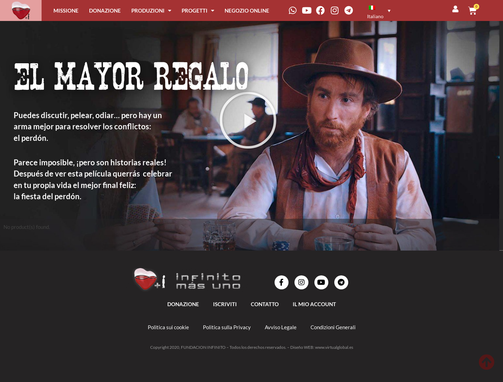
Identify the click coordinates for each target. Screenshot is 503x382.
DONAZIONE (105, 10)
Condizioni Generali (333, 327)
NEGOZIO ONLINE (247, 10)
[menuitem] (378, 10)
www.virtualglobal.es (334, 347)
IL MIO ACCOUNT (314, 304)
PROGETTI (198, 10)
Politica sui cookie (168, 327)
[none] (386, 10)
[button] (248, 120)
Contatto (265, 304)
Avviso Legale (281, 327)
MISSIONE (66, 10)
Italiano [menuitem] (375, 16)
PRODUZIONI (151, 10)
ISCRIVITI (225, 304)
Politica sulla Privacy (227, 327)
